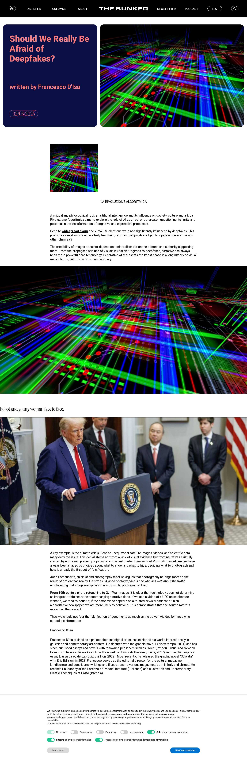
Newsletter (166, 9)
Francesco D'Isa (59, 86)
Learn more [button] (58, 750)
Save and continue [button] (185, 750)
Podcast (191, 9)
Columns (59, 9)
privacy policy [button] (153, 711)
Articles (34, 9)
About (82, 9)
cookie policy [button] (167, 714)
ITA (214, 9)
